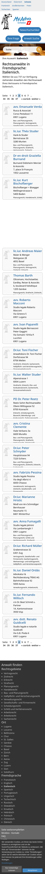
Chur (6, 736)
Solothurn (9, 772)
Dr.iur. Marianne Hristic (24, 498)
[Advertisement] (22, 224)
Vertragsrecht (11, 673)
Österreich (18, 2)
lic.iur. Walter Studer (27, 374)
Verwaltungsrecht (13, 699)
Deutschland (6, 2)
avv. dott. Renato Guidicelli (24, 621)
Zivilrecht (8, 676)
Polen (29, 5)
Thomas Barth (23, 275)
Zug (6, 762)
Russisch (8, 802)
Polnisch (8, 815)
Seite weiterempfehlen (12, 829)
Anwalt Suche (31, 38)
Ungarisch (9, 796)
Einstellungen (7, 863)
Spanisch (8, 789)
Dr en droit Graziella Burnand (27, 157)
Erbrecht (8, 679)
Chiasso (8, 746)
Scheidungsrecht (12, 705)
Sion (6, 768)
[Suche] (39, 50)
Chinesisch (9, 818)
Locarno (8, 729)
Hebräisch (9, 812)
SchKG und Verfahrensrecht (18, 709)
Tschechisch (10, 799)
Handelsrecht (10, 689)
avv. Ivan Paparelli (25, 324)
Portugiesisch (11, 792)
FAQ (3, 836)
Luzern (7, 765)
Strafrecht (9, 683)
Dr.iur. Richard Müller (27, 546)
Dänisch (8, 822)
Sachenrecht (10, 718)
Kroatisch (8, 809)
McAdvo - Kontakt (10, 832)
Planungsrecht (11, 686)
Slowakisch (9, 805)
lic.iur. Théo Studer (26, 131)
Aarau (7, 759)
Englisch (8, 783)
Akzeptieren (32, 870)
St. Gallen (8, 739)
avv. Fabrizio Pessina (27, 472)
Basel (6, 749)
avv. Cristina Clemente (21, 425)
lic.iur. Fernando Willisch (24, 596)
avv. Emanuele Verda (27, 107)
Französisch (10, 779)
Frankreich (5, 5)
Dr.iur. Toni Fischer (25, 350)
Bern (6, 755)
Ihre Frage (13, 38)
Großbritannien (18, 5)
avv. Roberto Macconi (21, 301)
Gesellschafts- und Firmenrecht (19, 702)
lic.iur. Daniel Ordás (26, 570)
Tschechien (5, 9)
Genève (7, 742)
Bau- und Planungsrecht (16, 692)
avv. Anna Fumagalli (27, 521)
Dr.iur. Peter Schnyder (21, 449)
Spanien (15, 9)
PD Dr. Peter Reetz (25, 399)
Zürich (7, 752)
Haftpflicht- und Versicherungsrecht (22, 696)
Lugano (8, 726)
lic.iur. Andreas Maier (27, 251)
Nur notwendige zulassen (11, 869)
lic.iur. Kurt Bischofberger (23, 182)
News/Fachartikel (29, 30)
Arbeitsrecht (10, 712)
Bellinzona (9, 733)
